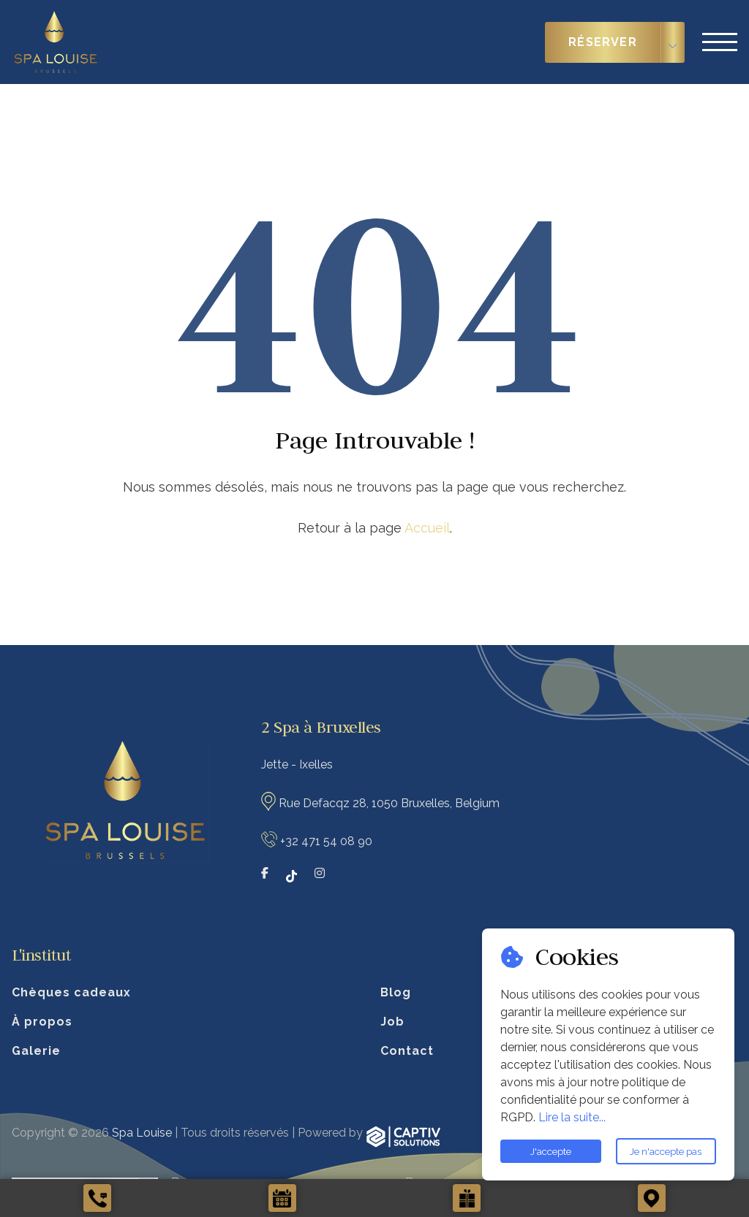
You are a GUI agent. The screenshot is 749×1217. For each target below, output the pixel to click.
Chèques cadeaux (71, 992)
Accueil (427, 527)
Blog (395, 992)
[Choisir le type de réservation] (673, 42)
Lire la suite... (572, 1117)
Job (392, 1022)
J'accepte (550, 1151)
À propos (42, 1022)
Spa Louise (142, 1133)
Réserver (602, 42)
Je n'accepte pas (665, 1151)
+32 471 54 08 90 (326, 841)
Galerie (36, 1051)
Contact (407, 1051)
